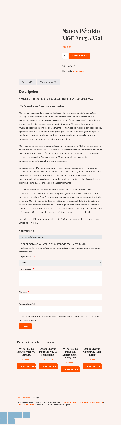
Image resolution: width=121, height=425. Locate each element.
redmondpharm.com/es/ (25, 405)
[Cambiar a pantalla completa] (18, 415)
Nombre (24, 292)
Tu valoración (26, 269)
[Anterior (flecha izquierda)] (3, 421)
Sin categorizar (78, 71)
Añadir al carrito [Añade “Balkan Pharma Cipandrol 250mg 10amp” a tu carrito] (94, 366)
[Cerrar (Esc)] (3, 415)
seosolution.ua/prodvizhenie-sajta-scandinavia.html (83, 402)
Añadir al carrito (79, 56)
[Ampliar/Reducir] (26, 415)
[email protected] (24, 398)
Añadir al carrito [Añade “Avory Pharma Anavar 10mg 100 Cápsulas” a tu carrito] (28, 366)
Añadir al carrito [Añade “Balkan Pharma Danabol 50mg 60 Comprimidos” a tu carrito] (50, 366)
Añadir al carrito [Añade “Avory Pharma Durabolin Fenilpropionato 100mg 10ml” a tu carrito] (72, 369)
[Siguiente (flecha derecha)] (11, 421)
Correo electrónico (29, 304)
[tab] (27, 82)
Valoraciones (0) (48, 82)
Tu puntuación (27, 256)
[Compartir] (11, 415)
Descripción (27, 82)
